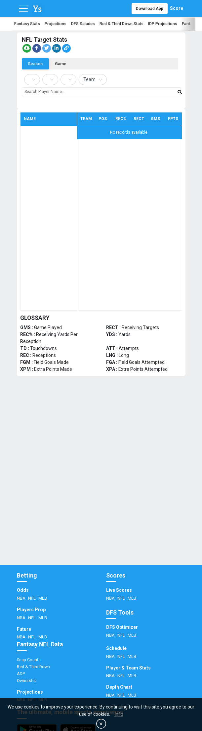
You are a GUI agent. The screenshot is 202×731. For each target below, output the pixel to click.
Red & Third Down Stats (121, 23)
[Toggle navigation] (23, 8)
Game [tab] (61, 63)
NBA (21, 598)
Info (118, 714)
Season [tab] (35, 63)
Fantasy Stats (27, 23)
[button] (26, 48)
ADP (21, 673)
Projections (55, 23)
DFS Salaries (83, 23)
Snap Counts (29, 659)
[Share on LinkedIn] (56, 48)
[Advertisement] (101, 505)
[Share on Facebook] (36, 48)
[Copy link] (66, 48)
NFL (32, 598)
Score (176, 8)
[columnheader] (48, 118)
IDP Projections (162, 23)
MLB (42, 598)
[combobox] (101, 91)
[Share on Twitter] (46, 48)
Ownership (27, 680)
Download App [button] (149, 8)
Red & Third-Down (33, 666)
